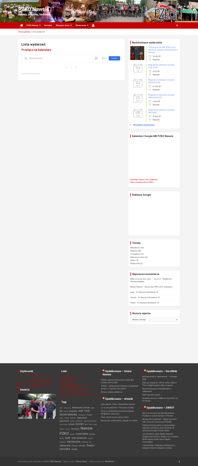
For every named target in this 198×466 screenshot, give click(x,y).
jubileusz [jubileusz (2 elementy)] (79, 421)
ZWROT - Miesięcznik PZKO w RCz (74, 390)
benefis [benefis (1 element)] (66, 411)
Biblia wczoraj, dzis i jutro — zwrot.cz (145, 279)
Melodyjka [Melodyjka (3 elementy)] (75, 429)
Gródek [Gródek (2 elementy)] (73, 418)
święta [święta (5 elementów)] (74, 449)
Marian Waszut (136, 287)
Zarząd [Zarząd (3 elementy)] (74, 446)
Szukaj (114, 58)
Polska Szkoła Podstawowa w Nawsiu (75, 384)
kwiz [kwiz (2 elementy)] (90, 424)
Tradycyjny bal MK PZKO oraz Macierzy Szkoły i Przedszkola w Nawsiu (163, 50)
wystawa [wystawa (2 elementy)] (84, 442)
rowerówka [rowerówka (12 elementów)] (82, 433)
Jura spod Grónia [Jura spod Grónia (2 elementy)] (90, 421)
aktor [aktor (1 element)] (61, 408)
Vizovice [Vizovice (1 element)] (90, 438)
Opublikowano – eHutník (119, 398)
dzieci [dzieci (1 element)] (61, 418)
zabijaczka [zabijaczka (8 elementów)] (65, 445)
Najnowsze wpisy (137, 257)
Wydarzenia (81, 25)
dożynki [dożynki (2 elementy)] (89, 415)
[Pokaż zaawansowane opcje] (96, 58)
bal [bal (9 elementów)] (61, 411)
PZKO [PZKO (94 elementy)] (64, 433)
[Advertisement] (154, 216)
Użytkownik (93, 25)
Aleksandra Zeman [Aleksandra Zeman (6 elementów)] (81, 407)
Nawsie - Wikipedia (67, 382)
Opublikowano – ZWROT (160, 407)
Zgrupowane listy (103, 58)
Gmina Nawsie (65, 379)
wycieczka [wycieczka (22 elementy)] (73, 441)
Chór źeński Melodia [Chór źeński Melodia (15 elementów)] (75, 412)
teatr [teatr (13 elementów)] (67, 437)
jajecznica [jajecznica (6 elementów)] (64, 421)
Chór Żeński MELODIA (69, 387)
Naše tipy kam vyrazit (151, 395)
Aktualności (135, 248)
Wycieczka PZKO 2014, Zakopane (158, 287)
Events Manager (35, 74)
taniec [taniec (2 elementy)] (62, 438)
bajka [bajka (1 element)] (92, 408)
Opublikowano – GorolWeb (161, 371)
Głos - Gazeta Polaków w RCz (72, 392)
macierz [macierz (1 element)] (67, 429)
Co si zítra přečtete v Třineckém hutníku (117, 408)
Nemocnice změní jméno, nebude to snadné (119, 420)
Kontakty (48, 25)
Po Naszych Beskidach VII (147, 292)
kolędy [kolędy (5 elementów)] (72, 424)
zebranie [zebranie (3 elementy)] (81, 446)
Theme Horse (81, 461)
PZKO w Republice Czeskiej (71, 376)
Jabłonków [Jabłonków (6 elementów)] (82, 418)
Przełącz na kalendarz (36, 50)
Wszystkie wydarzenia (143, 125)
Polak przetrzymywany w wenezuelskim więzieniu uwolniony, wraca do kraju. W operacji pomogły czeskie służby (158, 428)
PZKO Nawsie (33, 9)
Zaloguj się (37, 384)
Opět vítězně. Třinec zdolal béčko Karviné (118, 404)
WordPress (109, 461)
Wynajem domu (63, 25)
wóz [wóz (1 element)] (90, 442)
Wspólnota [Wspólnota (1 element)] (63, 442)
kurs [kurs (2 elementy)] (86, 424)
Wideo (132, 260)
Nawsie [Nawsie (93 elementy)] (87, 428)
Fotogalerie (135, 254)
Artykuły (133, 251)
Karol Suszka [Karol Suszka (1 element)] (64, 424)
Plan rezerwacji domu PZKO (141, 182)
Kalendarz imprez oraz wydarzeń (143, 179)
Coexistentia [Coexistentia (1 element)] (81, 415)
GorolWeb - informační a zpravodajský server (78, 395)
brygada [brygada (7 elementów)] (73, 411)
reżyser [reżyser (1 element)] (72, 434)
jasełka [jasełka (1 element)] (72, 421)
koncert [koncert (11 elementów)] (80, 424)
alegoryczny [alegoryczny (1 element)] (67, 408)
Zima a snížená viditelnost (111, 392)
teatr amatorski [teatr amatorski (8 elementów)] (79, 438)
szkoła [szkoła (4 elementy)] (92, 434)
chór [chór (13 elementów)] (80, 410)
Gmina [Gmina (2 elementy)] (66, 418)
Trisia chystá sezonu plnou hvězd (115, 417)
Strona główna (21, 25)
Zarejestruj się (37, 378)
